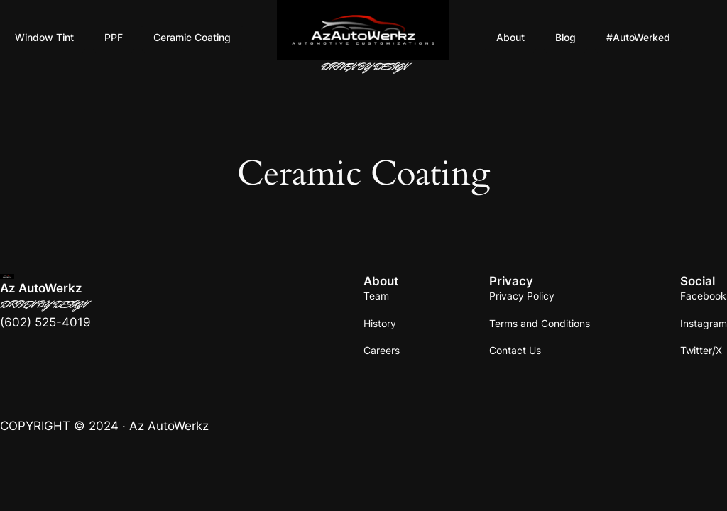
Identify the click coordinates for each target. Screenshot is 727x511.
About (510, 37)
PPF (113, 37)
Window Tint (44, 37)
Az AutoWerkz (41, 288)
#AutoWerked (638, 37)
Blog (565, 37)
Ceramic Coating (192, 37)
